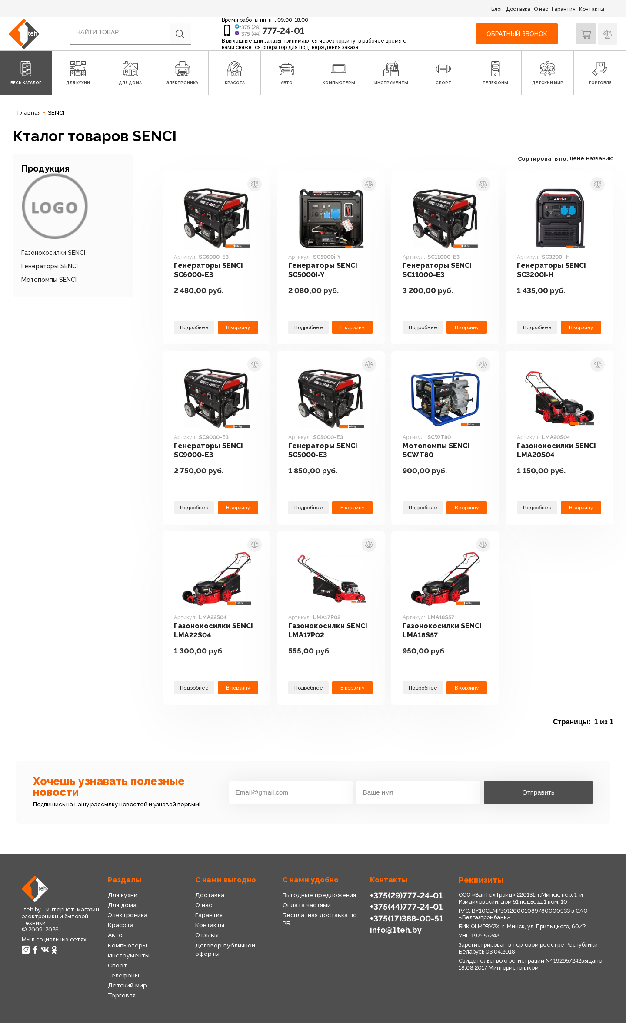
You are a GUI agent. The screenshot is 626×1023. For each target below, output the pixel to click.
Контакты (591, 9)
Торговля (121, 995)
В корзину (238, 327)
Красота (120, 924)
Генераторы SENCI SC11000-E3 (438, 270)
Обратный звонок (516, 33)
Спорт (117, 965)
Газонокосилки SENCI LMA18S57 (443, 631)
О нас (541, 9)
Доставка (518, 9)
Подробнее (194, 327)
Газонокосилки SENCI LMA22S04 (214, 631)
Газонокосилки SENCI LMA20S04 (557, 450)
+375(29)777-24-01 (405, 895)
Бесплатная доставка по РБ (324, 914)
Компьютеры (127, 945)
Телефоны (123, 975)
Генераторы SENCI (49, 266)
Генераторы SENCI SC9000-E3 (209, 450)
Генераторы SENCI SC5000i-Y (323, 270)
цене (577, 158)
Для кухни (122, 894)
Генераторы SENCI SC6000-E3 (209, 270)
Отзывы (206, 934)
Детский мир (127, 985)
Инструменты (128, 955)
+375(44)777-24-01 (405, 906)
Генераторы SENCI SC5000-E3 (323, 450)
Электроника (127, 914)
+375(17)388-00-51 (406, 917)
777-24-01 (283, 31)
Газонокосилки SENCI (53, 252)
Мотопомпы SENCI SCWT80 (436, 450)
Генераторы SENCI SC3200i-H (552, 270)
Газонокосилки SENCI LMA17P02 (329, 631)
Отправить (538, 792)
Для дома (122, 904)
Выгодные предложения (318, 894)
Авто (115, 934)
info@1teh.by (396, 929)
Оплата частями (306, 904)
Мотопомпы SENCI (49, 279)
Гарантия (564, 9)
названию (599, 158)
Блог (497, 9)
